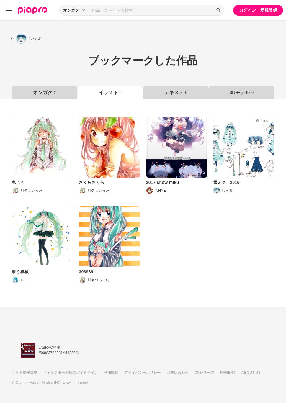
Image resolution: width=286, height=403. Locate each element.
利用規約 (111, 373)
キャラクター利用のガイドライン (70, 373)
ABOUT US (251, 373)
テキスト (175, 92)
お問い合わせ (178, 373)
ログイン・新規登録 (258, 10)
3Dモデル (241, 92)
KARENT (228, 373)
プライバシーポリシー (142, 373)
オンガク (44, 92)
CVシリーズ (204, 373)
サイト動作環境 (24, 373)
